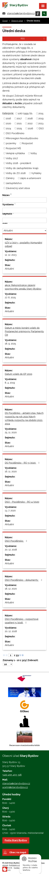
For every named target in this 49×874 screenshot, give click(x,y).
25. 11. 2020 (11, 432)
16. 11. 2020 (11, 471)
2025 (19, 128)
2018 (30, 118)
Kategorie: (8, 113)
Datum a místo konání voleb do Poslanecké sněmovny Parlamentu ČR (24, 331)
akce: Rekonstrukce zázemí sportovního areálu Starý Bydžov (23, 287)
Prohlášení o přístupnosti (18, 865)
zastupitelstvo (14, 183)
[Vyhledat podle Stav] (24, 230)
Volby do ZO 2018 (16, 173)
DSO (41, 128)
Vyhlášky (36, 173)
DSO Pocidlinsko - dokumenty (24, 580)
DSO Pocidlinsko (15, 133)
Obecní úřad (17, 21)
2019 (41, 118)
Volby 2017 (12, 158)
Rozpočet (27, 143)
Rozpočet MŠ (13, 148)
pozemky (11, 143)
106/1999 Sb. (25, 113)
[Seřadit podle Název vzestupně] (11, 193)
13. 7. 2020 (10, 510)
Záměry (10, 178)
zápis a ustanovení (30, 178)
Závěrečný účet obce (18, 188)
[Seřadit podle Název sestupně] (11, 194)
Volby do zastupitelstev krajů (22, 168)
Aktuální (9, 268)
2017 (19, 118)
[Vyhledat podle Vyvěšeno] (24, 210)
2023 (40, 123)
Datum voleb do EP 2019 (18, 374)
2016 (8, 118)
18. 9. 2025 (10, 343)
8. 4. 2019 (10, 382)
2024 (8, 128)
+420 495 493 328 (12, 774)
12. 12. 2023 (10, 254)
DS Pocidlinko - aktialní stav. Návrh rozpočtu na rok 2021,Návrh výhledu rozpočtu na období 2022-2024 (24, 418)
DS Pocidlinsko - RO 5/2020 (23, 462)
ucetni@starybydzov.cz (15, 787)
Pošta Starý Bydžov (16, 840)
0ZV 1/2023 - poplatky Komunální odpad (23, 244)
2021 (19, 123)
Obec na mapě (17, 852)
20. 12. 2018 (11, 549)
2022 (30, 123)
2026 (30, 128)
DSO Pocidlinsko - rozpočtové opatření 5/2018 (21, 621)
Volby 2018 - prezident (18, 163)
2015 (40, 113)
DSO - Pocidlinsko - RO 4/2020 (22, 501)
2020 (8, 123)
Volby (33, 153)
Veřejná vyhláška (15, 153)
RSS (33, 38)
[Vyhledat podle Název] (24, 200)
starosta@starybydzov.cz (21, 13)
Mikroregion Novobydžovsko (22, 138)
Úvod (4, 21)
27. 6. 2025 (10, 297)
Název (6, 195)
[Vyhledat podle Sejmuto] (24, 220)
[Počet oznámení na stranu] (7, 664)
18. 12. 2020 (11, 588)
